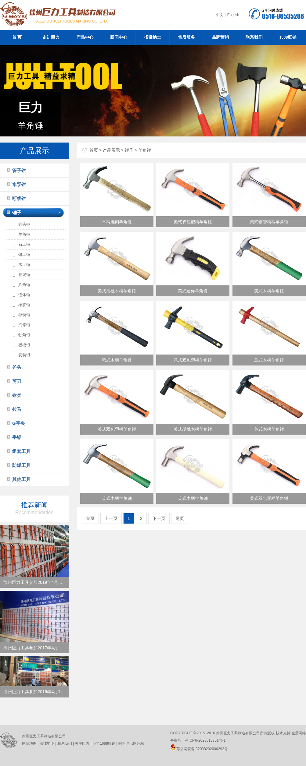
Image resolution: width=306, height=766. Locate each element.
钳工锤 (24, 254)
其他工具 (21, 479)
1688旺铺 (288, 37)
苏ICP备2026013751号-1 (205, 740)
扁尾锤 (24, 274)
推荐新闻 (34, 508)
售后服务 (186, 37)
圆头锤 (24, 224)
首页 (93, 150)
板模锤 (24, 345)
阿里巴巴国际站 (130, 743)
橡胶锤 (24, 304)
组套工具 (21, 451)
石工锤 (24, 244)
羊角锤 (24, 234)
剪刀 (16, 381)
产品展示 (111, 150)
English (233, 15)
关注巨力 (82, 743)
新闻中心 (118, 37)
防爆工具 (21, 465)
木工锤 (24, 264)
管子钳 (19, 170)
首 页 (17, 37)
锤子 (16, 212)
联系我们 (254, 37)
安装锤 (24, 355)
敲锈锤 (24, 314)
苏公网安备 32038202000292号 (199, 749)
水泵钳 (19, 184)
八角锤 (24, 284)
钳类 (16, 395)
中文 (219, 15)
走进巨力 (50, 37)
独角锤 (24, 335)
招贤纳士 (152, 37)
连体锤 (24, 294)
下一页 (159, 518)
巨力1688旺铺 (103, 743)
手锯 (16, 437)
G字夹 (18, 423)
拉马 (16, 409)
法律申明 (47, 743)
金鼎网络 (298, 733)
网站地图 (29, 743)
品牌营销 (220, 37)
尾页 (179, 518)
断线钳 (19, 198)
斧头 (16, 367)
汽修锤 (24, 325)
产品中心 (84, 37)
